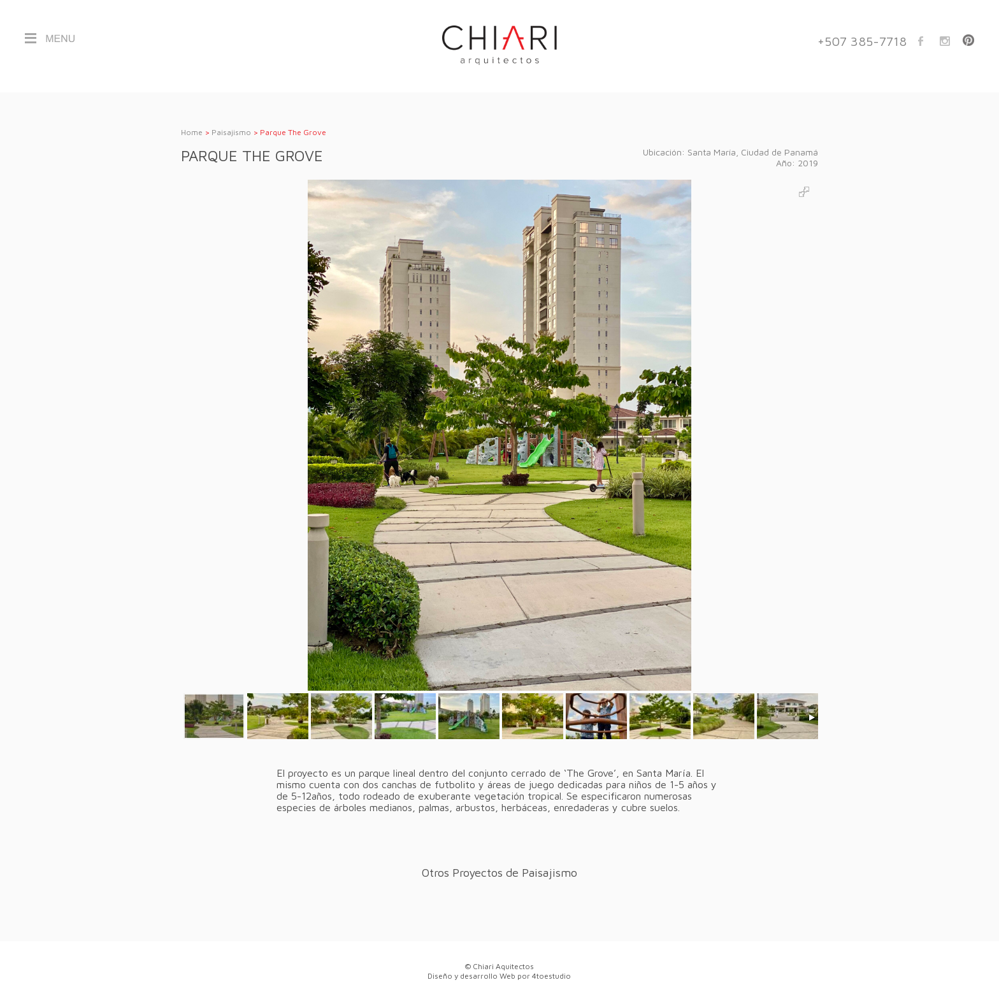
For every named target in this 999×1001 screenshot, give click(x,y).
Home (192, 132)
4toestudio (551, 976)
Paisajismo (231, 132)
